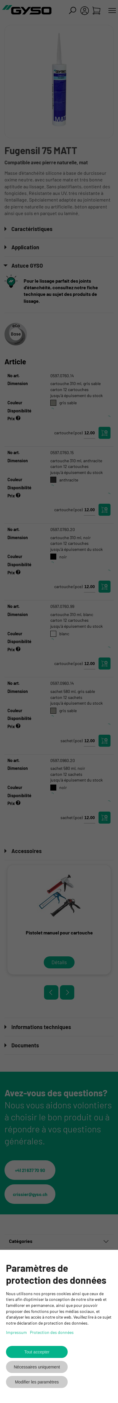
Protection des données (52, 1332)
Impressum (16, 1332)
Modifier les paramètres (37, 1382)
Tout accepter (36, 1352)
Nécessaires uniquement (37, 1367)
